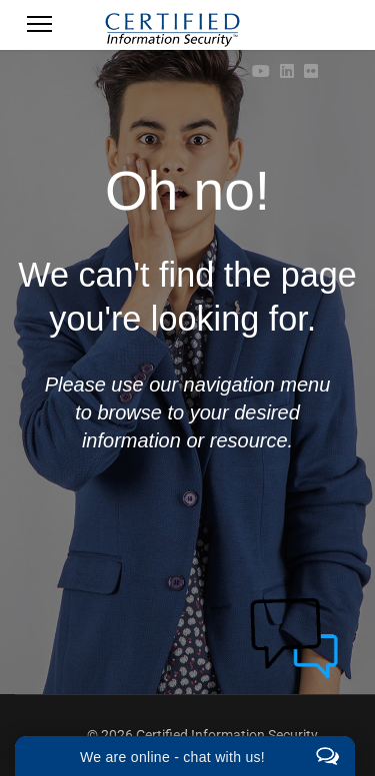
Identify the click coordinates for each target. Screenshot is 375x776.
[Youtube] (261, 71)
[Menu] (39, 30)
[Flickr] (311, 71)
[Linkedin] (287, 71)
